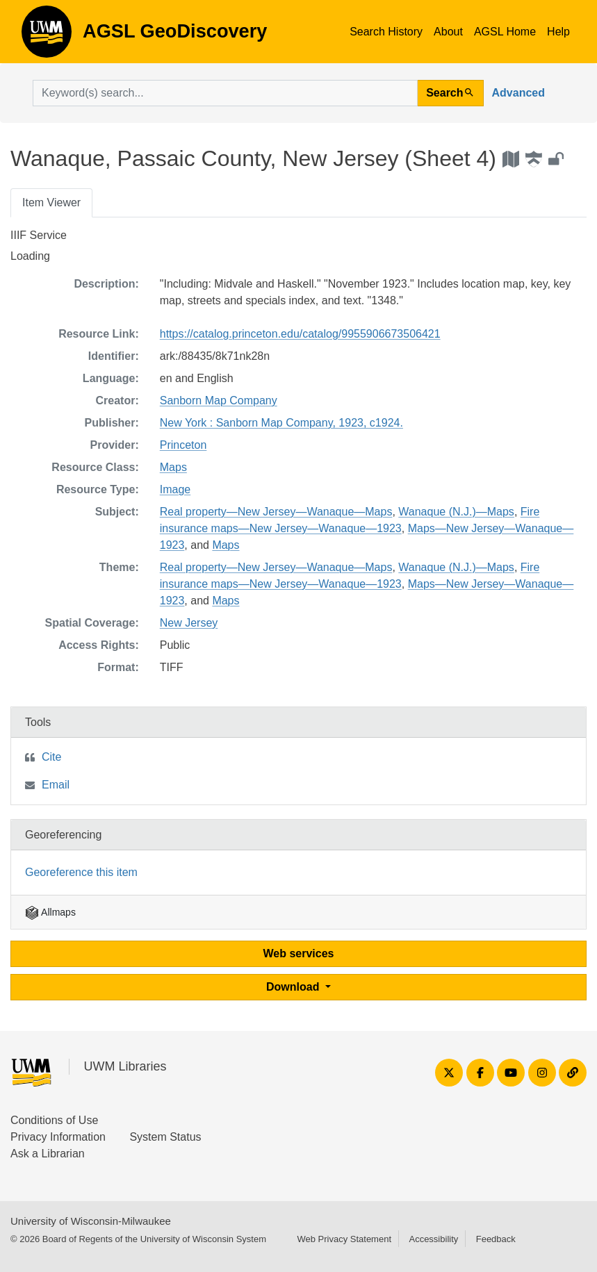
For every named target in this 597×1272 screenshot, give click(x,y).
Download (294, 987)
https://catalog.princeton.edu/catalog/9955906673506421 (300, 334)
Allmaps (50, 912)
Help (558, 32)
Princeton (183, 445)
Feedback (496, 1239)
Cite (51, 757)
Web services (298, 953)
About (448, 32)
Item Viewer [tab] (51, 202)
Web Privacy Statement (344, 1239)
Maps (173, 467)
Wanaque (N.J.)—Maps (456, 512)
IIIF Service (38, 235)
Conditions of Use (54, 1120)
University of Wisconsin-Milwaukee (90, 1221)
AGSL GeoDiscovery (46, 36)
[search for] (225, 93)
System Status (165, 1137)
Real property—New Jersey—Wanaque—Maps (276, 512)
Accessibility (433, 1239)
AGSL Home (505, 32)
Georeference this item (81, 872)
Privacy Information (58, 1137)
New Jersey (189, 623)
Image (175, 489)
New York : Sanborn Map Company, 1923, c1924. (281, 423)
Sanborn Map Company (218, 400)
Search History (386, 32)
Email (55, 785)
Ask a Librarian (47, 1153)
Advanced (518, 93)
